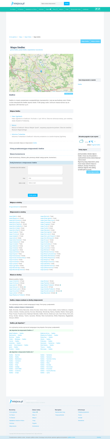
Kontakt (80, 419)
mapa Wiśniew (44, 251)
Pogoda (34, 425)
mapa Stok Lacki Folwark (47, 237)
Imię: (24, 180)
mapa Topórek (44, 247)
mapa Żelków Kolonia (46, 269)
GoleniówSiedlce (15, 344)
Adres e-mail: (22, 184)
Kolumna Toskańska (18, 134)
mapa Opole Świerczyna (47, 222)
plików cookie (71, 437)
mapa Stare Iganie (45, 233)
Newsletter (81, 422)
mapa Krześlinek (14, 263)
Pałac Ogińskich (17, 116)
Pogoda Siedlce (96, 145)
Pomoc (80, 416)
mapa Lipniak (13, 265)
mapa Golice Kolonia (15, 241)
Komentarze (35, 427)
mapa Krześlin (13, 261)
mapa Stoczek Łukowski (47, 292)
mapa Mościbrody (14, 269)
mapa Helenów (13, 247)
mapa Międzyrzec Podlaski (16, 296)
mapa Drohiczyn (13, 284)
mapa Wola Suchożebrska (47, 255)
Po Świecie (20, 9)
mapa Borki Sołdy (14, 229)
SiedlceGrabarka (15, 372)
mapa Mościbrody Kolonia (16, 271)
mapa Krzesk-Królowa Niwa (17, 259)
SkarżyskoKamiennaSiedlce (50, 344)
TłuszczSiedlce (45, 348)
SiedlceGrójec (14, 374)
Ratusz (14, 125)
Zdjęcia (48, 9)
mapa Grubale (13, 245)
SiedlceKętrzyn (45, 362)
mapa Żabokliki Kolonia (47, 267)
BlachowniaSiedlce (15, 337)
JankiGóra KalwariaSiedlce (18, 346)
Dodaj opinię (32, 196)
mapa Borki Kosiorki (15, 222)
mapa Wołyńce (44, 261)
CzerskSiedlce (14, 342)
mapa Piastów (44, 284)
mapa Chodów (13, 233)
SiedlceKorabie (45, 366)
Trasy (66, 9)
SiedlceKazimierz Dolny (48, 360)
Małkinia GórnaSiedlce (47, 335)
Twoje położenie (59, 416)
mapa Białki (12, 218)
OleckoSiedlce (45, 340)
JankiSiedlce (13, 348)
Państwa (41, 9)
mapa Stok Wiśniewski (46, 239)
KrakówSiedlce (14, 350)
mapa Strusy (44, 241)
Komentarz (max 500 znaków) (17, 167)
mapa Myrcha (44, 218)
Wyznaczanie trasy (76, 9)
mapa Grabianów (14, 243)
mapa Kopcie (12, 255)
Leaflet (53, 91)
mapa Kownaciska (14, 257)
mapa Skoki (43, 288)
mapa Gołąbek (13, 237)
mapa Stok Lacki (45, 235)
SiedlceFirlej (13, 366)
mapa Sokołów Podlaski (47, 290)
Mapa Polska (28, 37)
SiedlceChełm (14, 364)
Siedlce (35, 143)
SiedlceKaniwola (46, 356)
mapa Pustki (44, 229)
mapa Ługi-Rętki (13, 267)
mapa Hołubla (13, 249)
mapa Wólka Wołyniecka (47, 259)
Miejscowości (12, 427)
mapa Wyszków (44, 294)
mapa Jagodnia (13, 251)
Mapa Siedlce (85, 41)
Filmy (55, 9)
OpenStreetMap (64, 91)
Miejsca (61, 9)
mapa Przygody (44, 226)
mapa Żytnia (44, 271)
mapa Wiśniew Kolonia (46, 253)
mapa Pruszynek (45, 224)
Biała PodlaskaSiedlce (16, 335)
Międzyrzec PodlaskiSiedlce (49, 337)
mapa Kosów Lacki (14, 290)
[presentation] (39, 191)
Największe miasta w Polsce (16, 422)
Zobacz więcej (68, 93)
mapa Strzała (44, 243)
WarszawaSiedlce (46, 350)
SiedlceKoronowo (46, 368)
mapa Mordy (44, 282)
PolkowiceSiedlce (46, 342)
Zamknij (99, 437)
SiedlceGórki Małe (15, 370)
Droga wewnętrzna (14, 208)
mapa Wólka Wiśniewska (47, 257)
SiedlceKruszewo (46, 370)
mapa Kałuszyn (13, 288)
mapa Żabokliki (44, 265)
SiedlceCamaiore (15, 362)
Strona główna (13, 37)
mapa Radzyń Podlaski (46, 286)
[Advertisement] (55, 24)
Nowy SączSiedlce (46, 339)
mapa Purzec (44, 227)
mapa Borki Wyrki (14, 231)
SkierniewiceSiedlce (47, 346)
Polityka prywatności (83, 413)
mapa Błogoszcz (13, 220)
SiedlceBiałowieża (15, 360)
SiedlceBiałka (14, 358)
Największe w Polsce (31, 9)
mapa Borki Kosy (14, 224)
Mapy (20, 37)
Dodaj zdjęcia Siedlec (93, 172)
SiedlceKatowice (46, 358)
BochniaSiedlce (14, 339)
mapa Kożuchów (14, 292)
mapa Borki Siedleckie (15, 227)
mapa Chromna (13, 235)
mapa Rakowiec (44, 231)
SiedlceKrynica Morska (47, 372)
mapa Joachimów (14, 253)
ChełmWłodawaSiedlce (17, 340)
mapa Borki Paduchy (15, 226)
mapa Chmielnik (13, 282)
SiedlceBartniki (14, 356)
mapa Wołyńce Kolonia (46, 263)
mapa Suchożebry (45, 245)
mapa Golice (12, 239)
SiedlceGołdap (14, 368)
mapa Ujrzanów (45, 249)
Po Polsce (13, 9)
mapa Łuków (12, 294)
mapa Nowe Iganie (45, 220)
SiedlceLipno (45, 374)
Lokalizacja (85, 9)
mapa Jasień (12, 286)
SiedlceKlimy (45, 364)
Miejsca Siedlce (95, 41)
